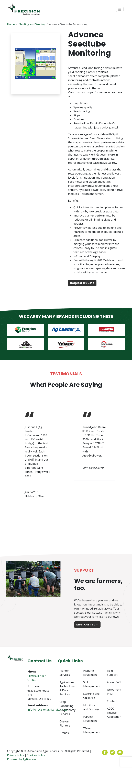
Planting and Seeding (31, 24)
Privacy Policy (15, 755)
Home (11, 24)
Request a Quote (82, 283)
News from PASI (114, 692)
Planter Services (65, 673)
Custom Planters (65, 723)
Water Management (91, 730)
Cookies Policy (36, 755)
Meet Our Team (87, 624)
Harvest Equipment (90, 719)
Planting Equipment (90, 673)
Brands (64, 733)
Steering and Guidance (91, 696)
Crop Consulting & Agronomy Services (67, 708)
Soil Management (91, 684)
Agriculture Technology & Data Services (67, 688)
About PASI (114, 682)
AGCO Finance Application (114, 713)
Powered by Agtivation (21, 759)
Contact (112, 701)
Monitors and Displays (91, 707)
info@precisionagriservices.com (47, 709)
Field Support (112, 673)
